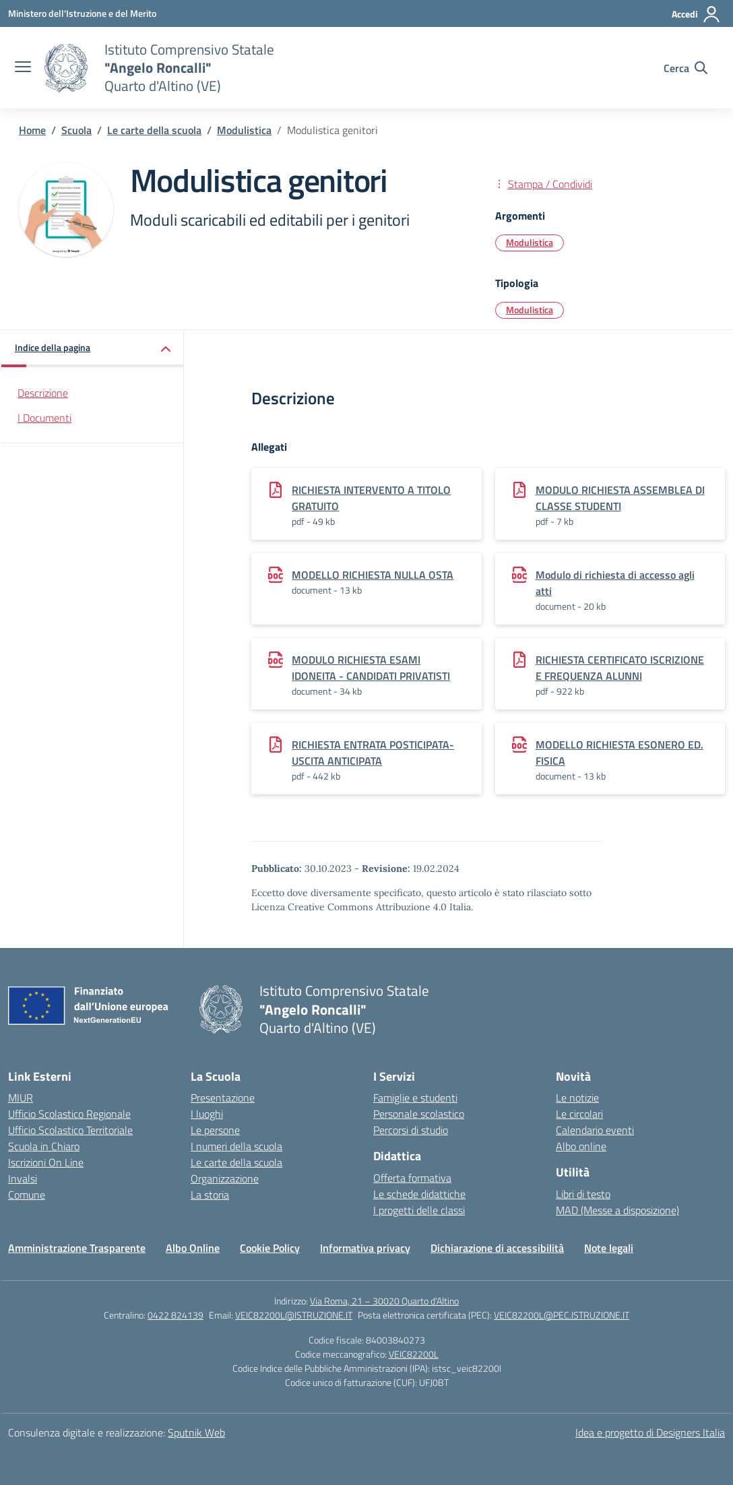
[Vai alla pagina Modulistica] (244, 130)
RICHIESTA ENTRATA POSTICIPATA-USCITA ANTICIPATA (373, 752)
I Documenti (44, 418)
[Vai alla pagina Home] (32, 130)
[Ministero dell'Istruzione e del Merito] (82, 13)
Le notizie (577, 1097)
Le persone (215, 1130)
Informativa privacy (365, 1248)
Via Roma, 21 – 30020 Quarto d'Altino (384, 1301)
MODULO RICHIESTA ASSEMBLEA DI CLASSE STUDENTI (620, 498)
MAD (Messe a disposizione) (617, 1210)
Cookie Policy (270, 1248)
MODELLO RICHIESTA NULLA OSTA (372, 575)
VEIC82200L (414, 1354)
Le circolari (579, 1114)
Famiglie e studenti (415, 1097)
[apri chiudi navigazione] (23, 68)
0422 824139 (175, 1315)
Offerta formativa (412, 1178)
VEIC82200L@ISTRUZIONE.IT (293, 1315)
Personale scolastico (418, 1114)
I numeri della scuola (236, 1146)
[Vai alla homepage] (66, 68)
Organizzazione (225, 1178)
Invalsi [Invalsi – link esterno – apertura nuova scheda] (22, 1178)
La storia (210, 1195)
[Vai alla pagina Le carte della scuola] (154, 130)
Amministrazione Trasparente (77, 1248)
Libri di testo (583, 1194)
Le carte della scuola (236, 1162)
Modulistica (529, 242)
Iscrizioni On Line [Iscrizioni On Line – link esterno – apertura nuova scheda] (46, 1162)
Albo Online (193, 1248)
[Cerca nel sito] (685, 68)
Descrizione (43, 393)
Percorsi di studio (410, 1130)
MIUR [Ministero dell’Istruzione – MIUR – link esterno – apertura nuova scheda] (20, 1097)
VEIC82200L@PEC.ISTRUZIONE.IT (561, 1315)
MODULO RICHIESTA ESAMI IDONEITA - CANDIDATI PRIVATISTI (371, 668)
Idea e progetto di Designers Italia (650, 1432)
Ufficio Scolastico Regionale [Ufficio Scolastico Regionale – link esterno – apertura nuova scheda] (69, 1114)
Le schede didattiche (419, 1194)
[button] (92, 348)
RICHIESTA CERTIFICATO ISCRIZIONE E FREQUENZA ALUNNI (620, 668)
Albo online (581, 1146)
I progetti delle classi (419, 1210)
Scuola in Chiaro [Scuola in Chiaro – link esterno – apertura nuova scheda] (43, 1146)
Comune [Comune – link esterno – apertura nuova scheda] (26, 1195)
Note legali (608, 1248)
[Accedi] (696, 14)
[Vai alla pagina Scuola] (76, 130)
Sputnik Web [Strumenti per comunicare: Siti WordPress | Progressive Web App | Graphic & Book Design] (196, 1432)
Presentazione (223, 1097)
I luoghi (207, 1114)
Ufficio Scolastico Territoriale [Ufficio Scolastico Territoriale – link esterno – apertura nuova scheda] (70, 1130)
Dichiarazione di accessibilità (497, 1248)
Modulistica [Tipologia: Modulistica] (529, 310)
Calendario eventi (595, 1130)
